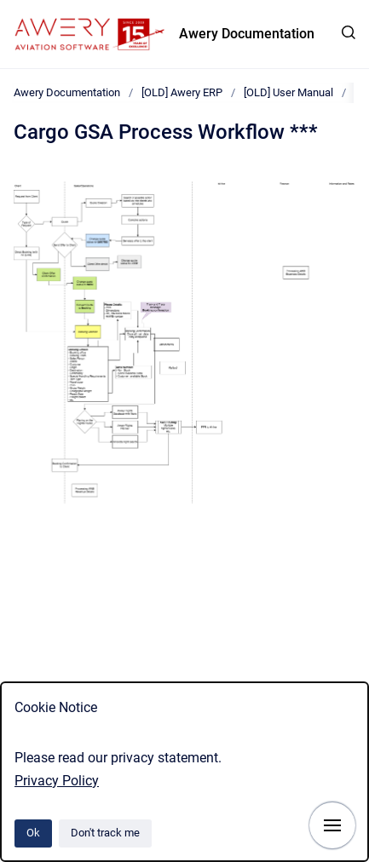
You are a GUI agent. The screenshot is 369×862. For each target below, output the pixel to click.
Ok (33, 832)
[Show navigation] (332, 825)
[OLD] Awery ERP (181, 92)
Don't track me (105, 832)
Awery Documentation (246, 34)
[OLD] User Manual (288, 92)
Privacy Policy (56, 781)
